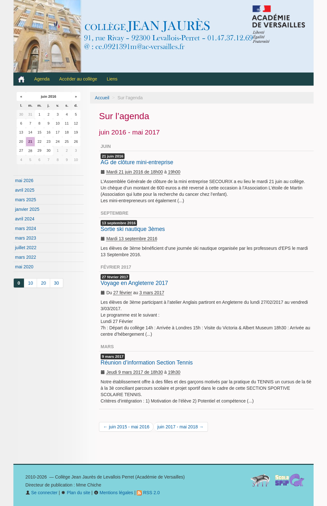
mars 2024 (25, 228)
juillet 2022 (25, 247)
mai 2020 (24, 266)
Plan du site (75, 492)
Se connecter (41, 492)
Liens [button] (112, 78)
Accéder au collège (78, 78)
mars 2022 (25, 257)
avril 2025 (24, 190)
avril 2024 (24, 218)
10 (30, 283)
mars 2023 (25, 238)
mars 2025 (25, 199)
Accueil (102, 97)
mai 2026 (24, 180)
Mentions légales (113, 492)
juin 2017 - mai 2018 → (180, 426)
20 (43, 283)
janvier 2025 (27, 209)
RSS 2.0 (148, 492)
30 (56, 283)
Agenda (41, 78)
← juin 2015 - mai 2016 (126, 426)
